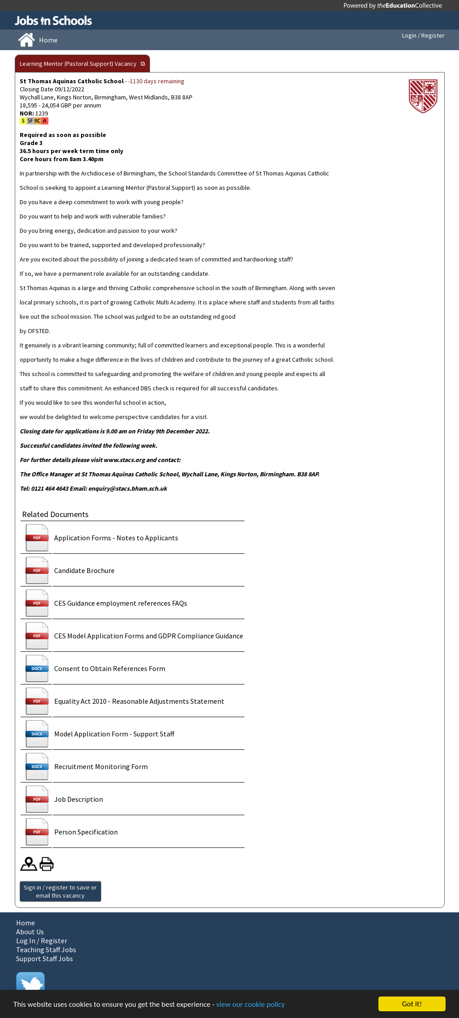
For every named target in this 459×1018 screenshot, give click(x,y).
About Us (30, 931)
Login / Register (423, 35)
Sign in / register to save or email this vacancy (60, 891)
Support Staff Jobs (44, 958)
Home (25, 922)
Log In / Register (41, 940)
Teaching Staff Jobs (46, 949)
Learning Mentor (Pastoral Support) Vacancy (78, 64)
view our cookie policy (250, 1004)
